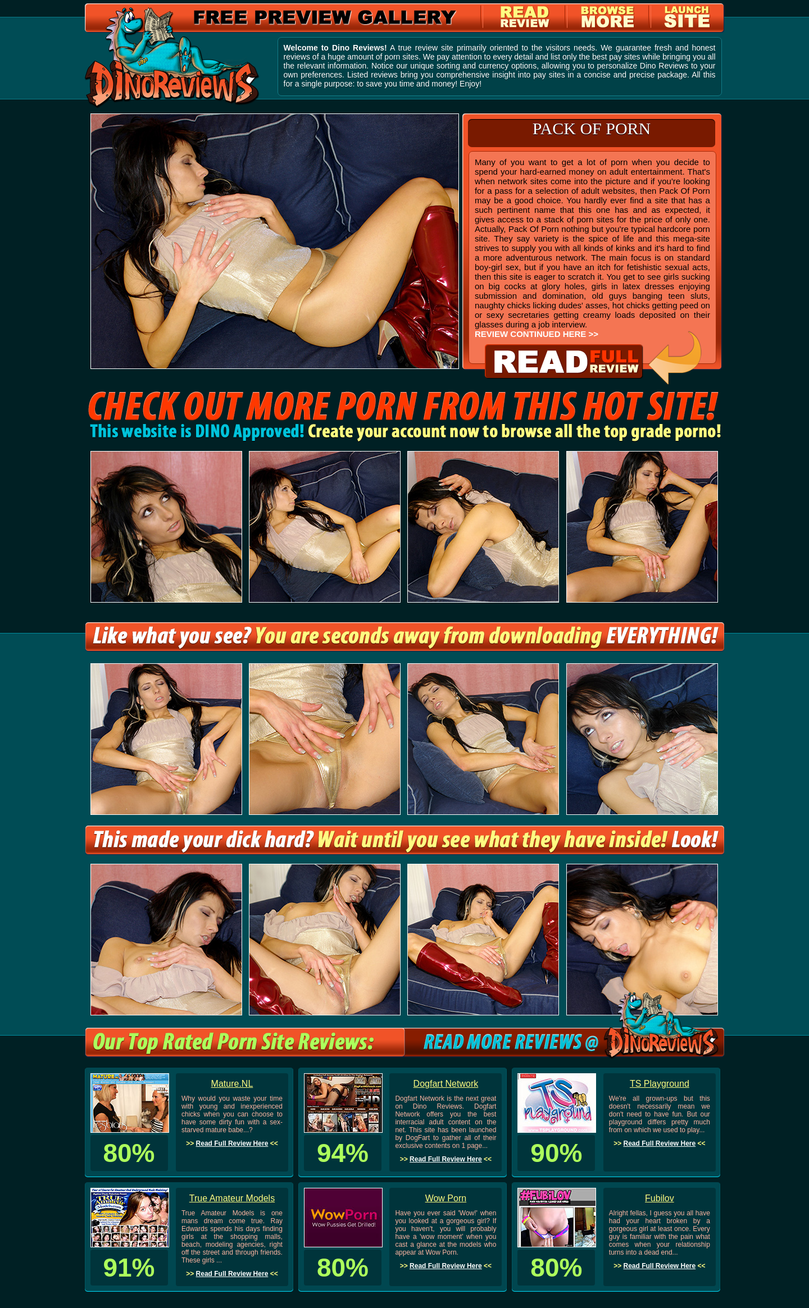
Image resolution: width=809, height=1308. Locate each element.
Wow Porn (446, 1198)
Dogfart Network (446, 1083)
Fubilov (659, 1198)
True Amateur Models (232, 1198)
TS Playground (659, 1083)
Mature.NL (232, 1083)
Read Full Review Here (232, 1143)
